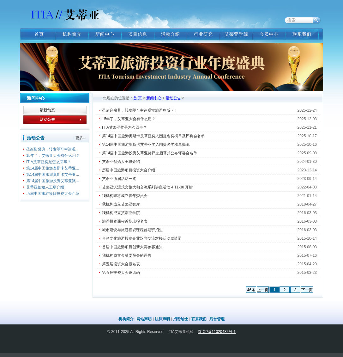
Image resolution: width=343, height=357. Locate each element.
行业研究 (203, 34)
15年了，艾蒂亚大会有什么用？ (53, 155)
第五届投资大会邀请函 (121, 272)
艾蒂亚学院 (236, 34)
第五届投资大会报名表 (121, 264)
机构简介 (72, 34)
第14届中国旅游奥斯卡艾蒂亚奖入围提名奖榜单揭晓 (146, 144)
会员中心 (269, 34)
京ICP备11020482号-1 (217, 331)
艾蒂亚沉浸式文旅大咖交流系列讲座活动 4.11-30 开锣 (147, 187)
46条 (251, 290)
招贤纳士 (180, 319)
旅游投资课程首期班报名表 (124, 221)
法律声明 (162, 319)
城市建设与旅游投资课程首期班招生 (132, 230)
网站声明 (144, 319)
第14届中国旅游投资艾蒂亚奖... (52, 181)
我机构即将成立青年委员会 (124, 196)
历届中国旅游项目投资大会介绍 (52, 193)
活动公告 (47, 119)
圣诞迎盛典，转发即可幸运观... (52, 149)
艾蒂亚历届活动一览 (119, 178)
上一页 (262, 290)
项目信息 (137, 34)
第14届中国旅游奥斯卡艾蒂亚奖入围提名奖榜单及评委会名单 (153, 136)
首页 (39, 34)
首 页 (137, 98)
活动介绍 (170, 34)
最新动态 (47, 110)
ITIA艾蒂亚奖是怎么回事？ (48, 162)
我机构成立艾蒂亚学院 (121, 213)
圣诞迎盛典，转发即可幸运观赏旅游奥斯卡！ (140, 110)
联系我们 (301, 34)
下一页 (307, 290)
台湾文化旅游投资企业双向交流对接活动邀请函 (142, 238)
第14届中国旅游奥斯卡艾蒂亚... (52, 168)
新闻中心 (104, 34)
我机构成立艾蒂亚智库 (121, 204)
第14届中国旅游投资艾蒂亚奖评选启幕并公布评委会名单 (149, 153)
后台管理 (217, 319)
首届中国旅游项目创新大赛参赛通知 (132, 247)
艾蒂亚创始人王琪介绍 (45, 187)
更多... (80, 138)
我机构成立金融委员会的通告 (126, 255)
